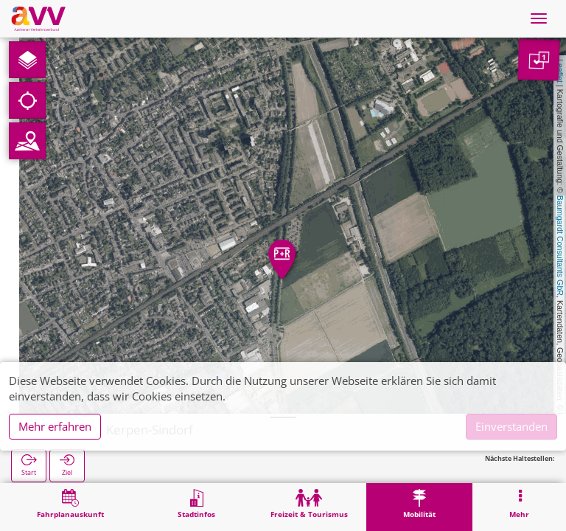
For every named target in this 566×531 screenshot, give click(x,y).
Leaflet (560, 71)
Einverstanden (511, 426)
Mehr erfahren (54, 426)
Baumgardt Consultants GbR (560, 245)
